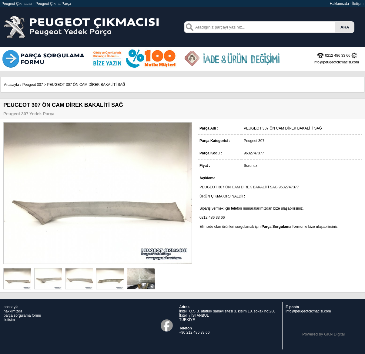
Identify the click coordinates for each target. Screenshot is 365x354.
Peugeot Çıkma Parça (53, 4)
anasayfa (11, 307)
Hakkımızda (339, 4)
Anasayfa (11, 85)
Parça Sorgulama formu (282, 226)
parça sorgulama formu (22, 315)
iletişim (9, 320)
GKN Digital (334, 334)
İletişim (357, 4)
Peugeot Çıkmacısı (17, 4)
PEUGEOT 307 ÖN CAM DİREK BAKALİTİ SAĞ (86, 85)
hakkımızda (13, 311)
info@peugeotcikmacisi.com (308, 311)
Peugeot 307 (32, 85)
